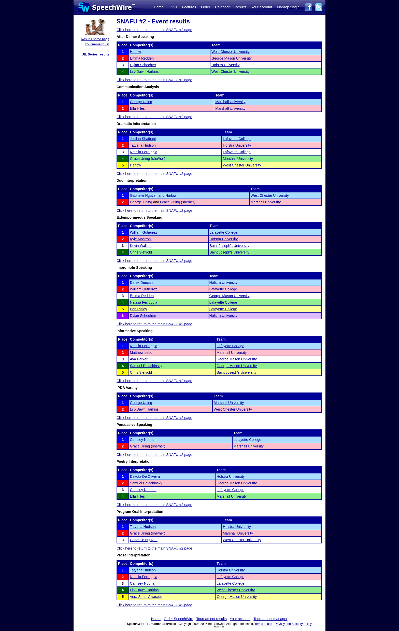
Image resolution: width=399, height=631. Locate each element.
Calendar (222, 7)
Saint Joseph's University (229, 246)
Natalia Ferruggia (143, 152)
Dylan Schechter (143, 65)
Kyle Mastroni (141, 239)
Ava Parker (139, 359)
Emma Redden (142, 58)
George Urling (141, 102)
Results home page (95, 39)
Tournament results (211, 619)
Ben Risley (138, 309)
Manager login (288, 7)
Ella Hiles (137, 108)
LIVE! (172, 7)
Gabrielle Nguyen (144, 195)
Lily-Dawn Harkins (144, 71)
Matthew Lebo (141, 352)
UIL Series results (95, 54)
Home (158, 7)
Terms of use (263, 624)
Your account (261, 7)
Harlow (135, 52)
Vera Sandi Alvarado (146, 597)
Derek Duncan (141, 283)
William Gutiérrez (143, 232)
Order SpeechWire (178, 619)
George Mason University (231, 58)
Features (189, 7)
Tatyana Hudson (143, 145)
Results (241, 7)
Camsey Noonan (143, 440)
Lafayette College (237, 139)
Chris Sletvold (141, 252)
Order (205, 7)
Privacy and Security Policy (293, 624)
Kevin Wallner (141, 246)
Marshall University (230, 102)
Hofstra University (225, 65)
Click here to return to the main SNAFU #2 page (154, 30)
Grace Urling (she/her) (147, 159)
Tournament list (97, 44)
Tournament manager (270, 619)
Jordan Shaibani (143, 139)
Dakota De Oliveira (145, 476)
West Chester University (230, 52)
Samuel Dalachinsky (146, 366)
